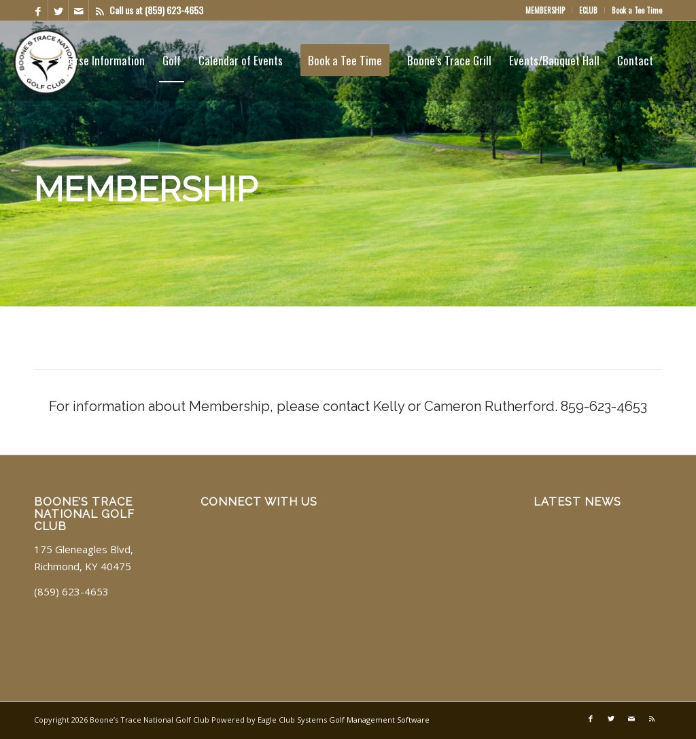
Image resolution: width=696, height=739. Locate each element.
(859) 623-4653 (174, 10)
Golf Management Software (379, 720)
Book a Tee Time (637, 10)
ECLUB (588, 10)
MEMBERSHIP (545, 10)
